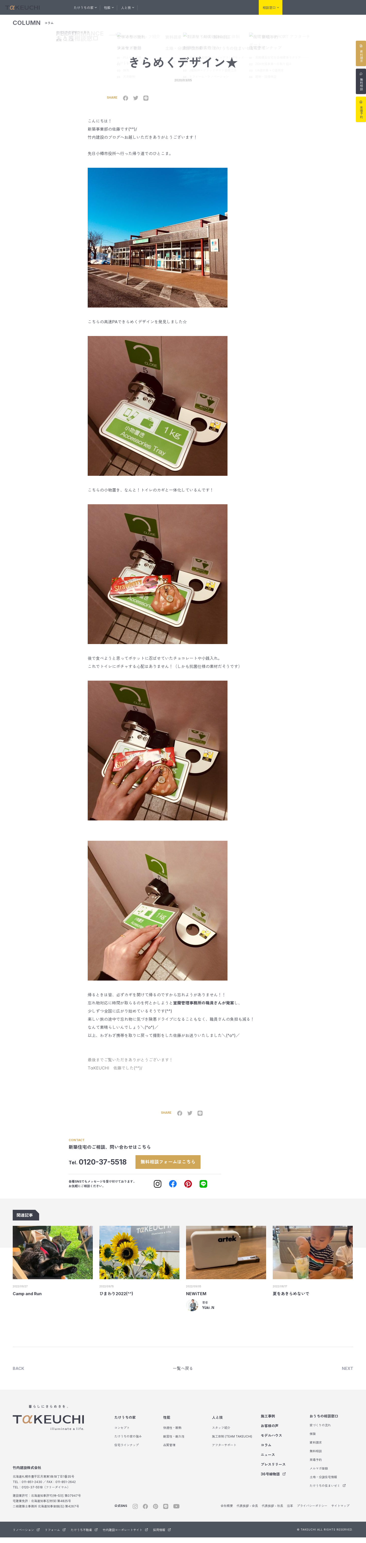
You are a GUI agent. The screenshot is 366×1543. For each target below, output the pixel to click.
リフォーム (322, 8)
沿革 (290, 1511)
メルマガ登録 (319, 1474)
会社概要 (227, 1511)
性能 (166, 1423)
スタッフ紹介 (221, 1433)
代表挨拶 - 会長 (247, 1511)
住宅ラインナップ (126, 1451)
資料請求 (316, 1448)
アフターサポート (224, 1451)
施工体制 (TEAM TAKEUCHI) (232, 1442)
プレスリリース (273, 1470)
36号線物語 (273, 1479)
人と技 (217, 1423)
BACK (18, 1373)
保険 (313, 1439)
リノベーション (297, 8)
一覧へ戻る (183, 1373)
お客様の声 (175, 7)
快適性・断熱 (172, 1433)
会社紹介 (243, 7)
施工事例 (153, 7)
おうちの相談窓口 (324, 1421)
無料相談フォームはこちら (173, 1165)
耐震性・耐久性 (174, 1442)
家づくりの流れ (320, 1431)
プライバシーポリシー (312, 1511)
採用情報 (162, 1535)
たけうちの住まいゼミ (328, 1491)
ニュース (268, 1460)
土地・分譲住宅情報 (323, 1483)
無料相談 (316, 1457)
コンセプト (122, 1433)
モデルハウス (201, 7)
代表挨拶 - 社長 (272, 1511)
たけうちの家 (125, 1423)
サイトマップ (340, 1511)
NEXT (347, 1373)
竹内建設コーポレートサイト (125, 1535)
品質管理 (169, 1451)
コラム (224, 7)
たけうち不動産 (348, 8)
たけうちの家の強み (128, 1442)
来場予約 (316, 1465)
